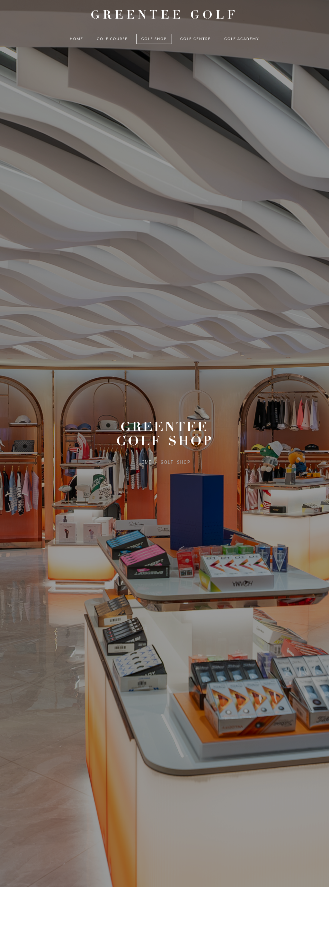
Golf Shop (154, 48)
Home (76, 48)
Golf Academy (241, 48)
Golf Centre (195, 48)
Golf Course (112, 48)
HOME (145, 449)
